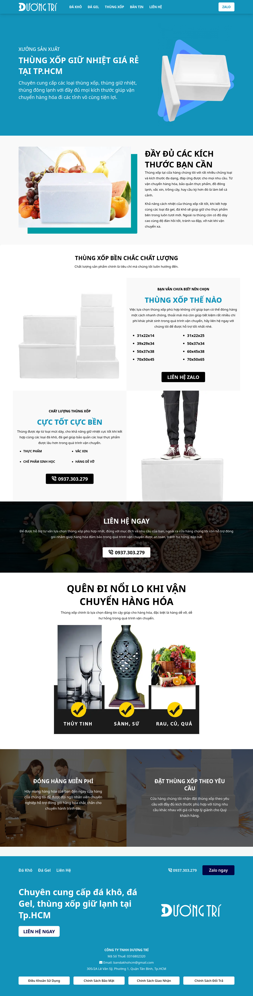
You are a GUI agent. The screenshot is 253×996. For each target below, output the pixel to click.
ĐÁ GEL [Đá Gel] (93, 7)
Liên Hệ (63, 870)
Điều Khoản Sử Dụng (44, 980)
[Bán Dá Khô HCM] (38, 7)
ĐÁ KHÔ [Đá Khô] (75, 7)
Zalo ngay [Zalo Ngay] (218, 870)
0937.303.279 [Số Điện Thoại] (184, 870)
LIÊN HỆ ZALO (183, 377)
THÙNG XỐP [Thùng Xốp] (114, 7)
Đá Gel (44, 870)
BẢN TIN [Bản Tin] (137, 7)
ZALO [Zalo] (226, 7)
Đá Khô (25, 870)
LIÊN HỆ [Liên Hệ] (155, 7)
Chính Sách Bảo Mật (99, 980)
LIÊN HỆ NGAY (39, 931)
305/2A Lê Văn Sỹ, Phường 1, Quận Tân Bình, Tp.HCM (126, 968)
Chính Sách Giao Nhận (154, 980)
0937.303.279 (73, 479)
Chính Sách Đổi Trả (208, 980)
